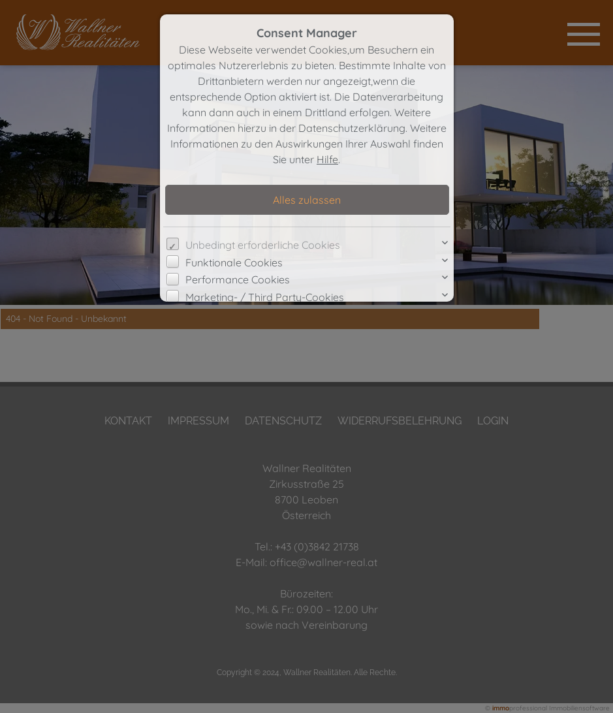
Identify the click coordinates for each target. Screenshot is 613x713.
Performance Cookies (237, 279)
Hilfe (327, 159)
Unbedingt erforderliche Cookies (262, 244)
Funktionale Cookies (234, 262)
